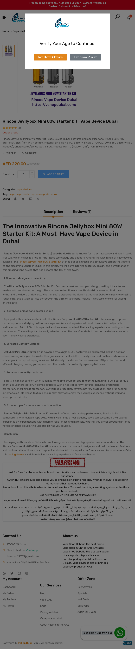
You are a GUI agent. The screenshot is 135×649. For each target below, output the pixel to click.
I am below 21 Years (85, 57)
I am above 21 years (50, 57)
